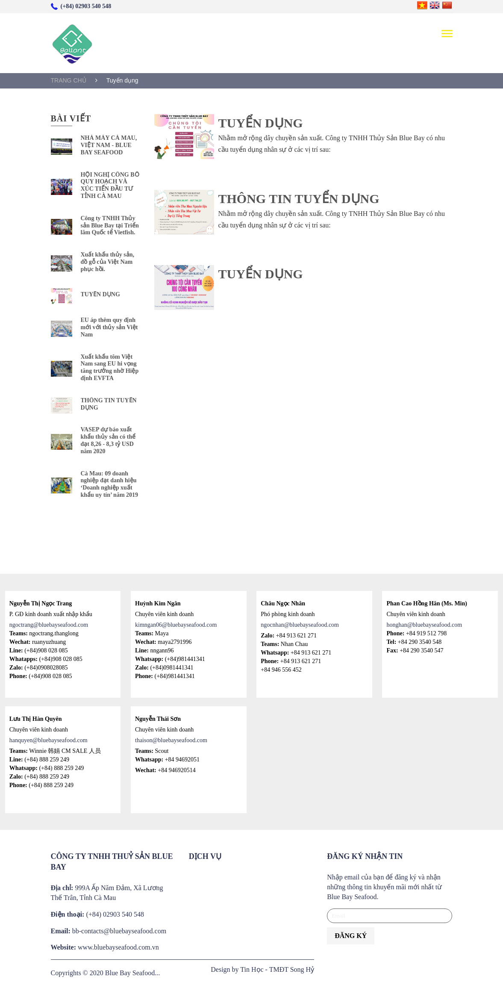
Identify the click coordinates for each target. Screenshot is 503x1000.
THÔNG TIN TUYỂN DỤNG (109, 404)
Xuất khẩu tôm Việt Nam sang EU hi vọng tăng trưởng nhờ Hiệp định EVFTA (110, 367)
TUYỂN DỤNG (100, 294)
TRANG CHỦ (68, 80)
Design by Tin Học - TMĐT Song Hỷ (262, 969)
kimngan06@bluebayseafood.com (176, 625)
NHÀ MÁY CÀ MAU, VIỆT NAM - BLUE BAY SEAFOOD (109, 145)
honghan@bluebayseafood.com (424, 625)
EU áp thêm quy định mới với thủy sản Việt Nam (109, 327)
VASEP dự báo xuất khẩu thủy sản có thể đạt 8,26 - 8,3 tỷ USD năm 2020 (108, 440)
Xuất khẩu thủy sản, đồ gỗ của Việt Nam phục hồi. (108, 261)
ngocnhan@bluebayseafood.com (300, 625)
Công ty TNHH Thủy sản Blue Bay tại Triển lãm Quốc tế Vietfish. (110, 225)
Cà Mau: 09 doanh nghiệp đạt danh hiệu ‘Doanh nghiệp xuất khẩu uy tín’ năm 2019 (109, 484)
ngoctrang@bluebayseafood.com (48, 625)
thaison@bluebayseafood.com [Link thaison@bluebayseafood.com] (171, 740)
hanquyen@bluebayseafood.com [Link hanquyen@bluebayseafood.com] (48, 740)
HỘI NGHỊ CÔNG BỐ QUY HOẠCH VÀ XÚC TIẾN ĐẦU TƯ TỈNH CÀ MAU (110, 185)
